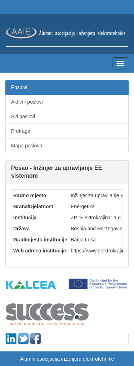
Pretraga (20, 131)
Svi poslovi (23, 116)
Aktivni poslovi (27, 102)
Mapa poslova (26, 145)
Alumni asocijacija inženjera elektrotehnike (67, 359)
